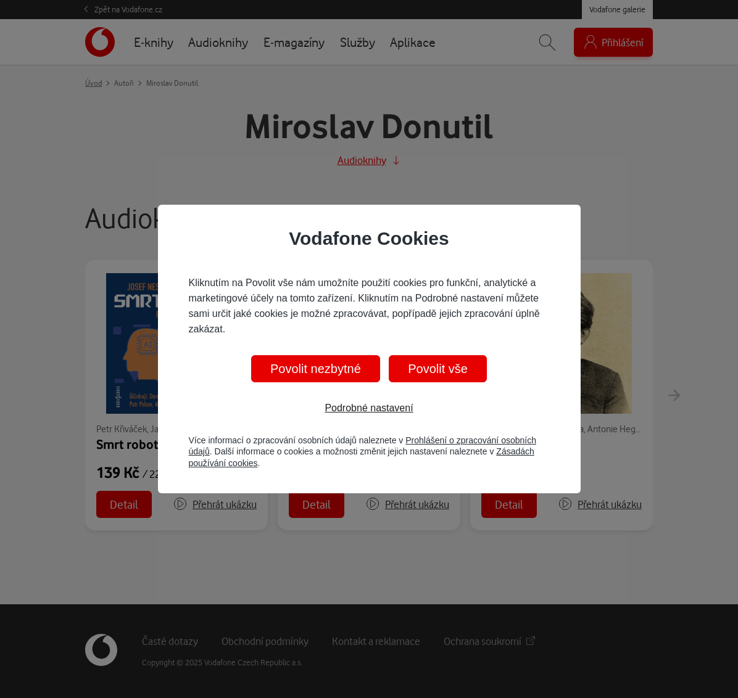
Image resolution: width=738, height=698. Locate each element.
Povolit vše (438, 369)
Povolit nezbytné (315, 369)
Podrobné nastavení (369, 408)
